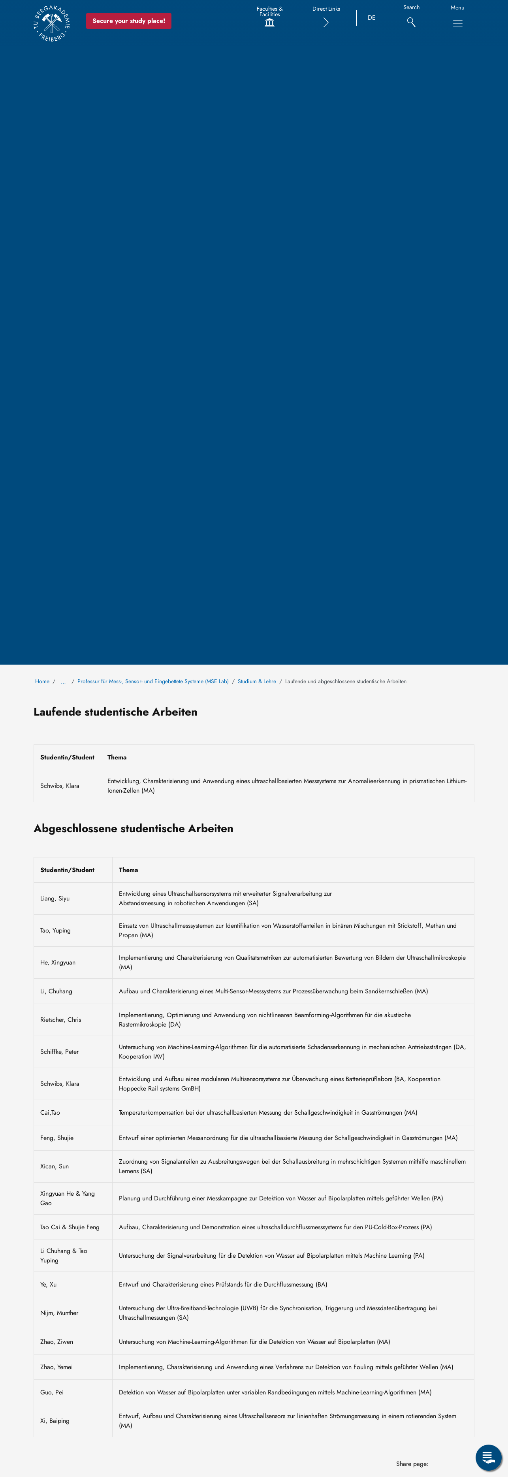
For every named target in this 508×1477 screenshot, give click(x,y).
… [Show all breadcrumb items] (63, 682)
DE (372, 17)
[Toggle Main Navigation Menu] (457, 23)
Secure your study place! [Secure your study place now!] (128, 20)
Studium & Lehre (257, 681)
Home (42, 681)
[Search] (411, 18)
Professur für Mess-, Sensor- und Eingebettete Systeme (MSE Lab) (153, 681)
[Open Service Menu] (489, 1458)
